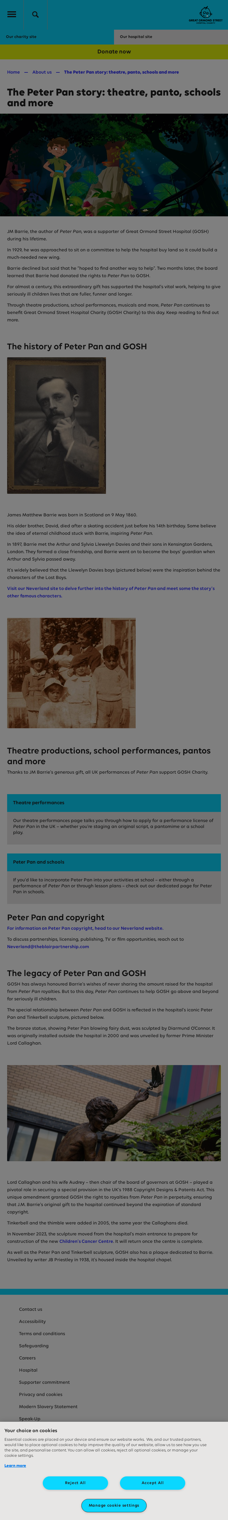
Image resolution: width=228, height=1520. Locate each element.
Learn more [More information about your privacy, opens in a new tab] (15, 1466)
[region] (114, 1471)
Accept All (153, 1483)
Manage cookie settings (114, 1505)
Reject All (75, 1483)
